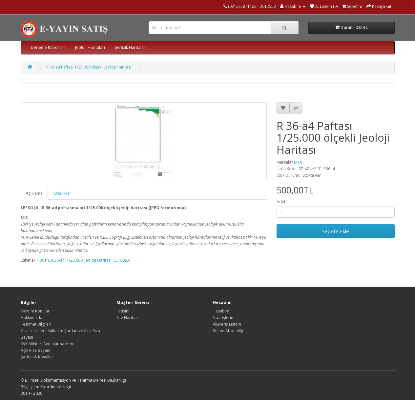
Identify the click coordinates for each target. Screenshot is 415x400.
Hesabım (221, 311)
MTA (298, 162)
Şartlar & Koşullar (37, 357)
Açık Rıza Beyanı (35, 350)
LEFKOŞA (122, 260)
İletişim (123, 311)
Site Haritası (127, 317)
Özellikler (62, 193)
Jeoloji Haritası (98, 260)
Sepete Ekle (335, 231)
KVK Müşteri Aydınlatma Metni (48, 344)
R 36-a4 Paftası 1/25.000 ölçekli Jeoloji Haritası (88, 67)
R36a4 (43, 260)
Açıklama (34, 193)
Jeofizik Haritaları (130, 47)
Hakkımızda (31, 317)
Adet (281, 201)
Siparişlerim (224, 317)
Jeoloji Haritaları (90, 47)
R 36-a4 (58, 260)
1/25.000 (75, 260)
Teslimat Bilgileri (36, 324)
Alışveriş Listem (227, 324)
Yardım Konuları (36, 311)
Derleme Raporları (48, 47)
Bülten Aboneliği (228, 330)
